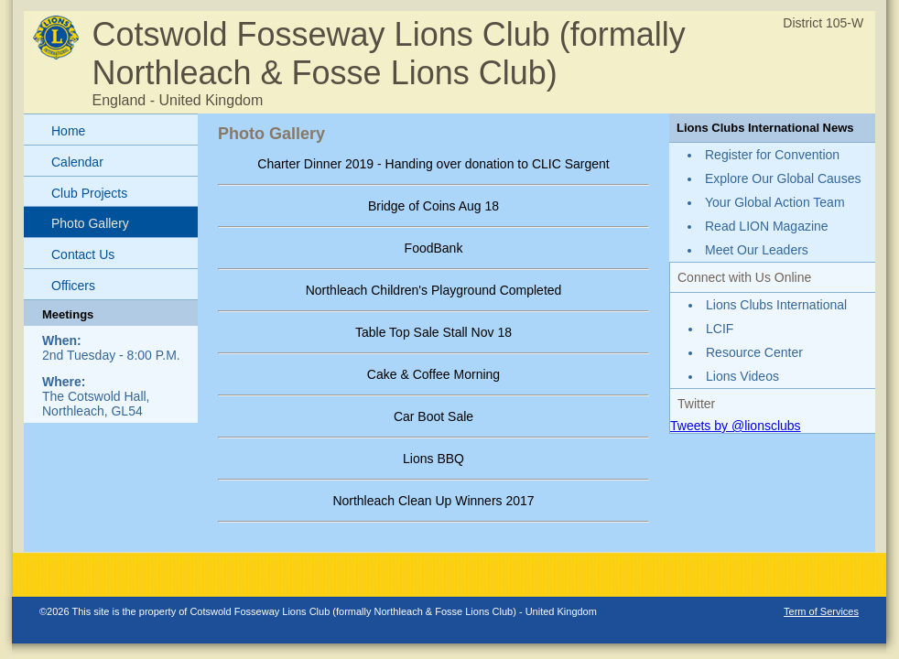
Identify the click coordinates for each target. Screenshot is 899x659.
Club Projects (89, 193)
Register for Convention (772, 154)
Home (68, 131)
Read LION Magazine (767, 226)
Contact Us (82, 254)
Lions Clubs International (776, 304)
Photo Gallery (90, 223)
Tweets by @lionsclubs (735, 425)
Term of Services (821, 611)
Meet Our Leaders (756, 250)
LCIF (719, 328)
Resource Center (754, 352)
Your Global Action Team (775, 202)
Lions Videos (742, 376)
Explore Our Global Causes (783, 178)
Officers (73, 285)
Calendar (77, 162)
